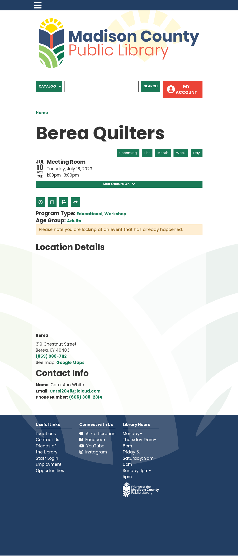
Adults (74, 221)
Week (181, 152)
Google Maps (70, 363)
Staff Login (47, 458)
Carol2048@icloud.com (75, 391)
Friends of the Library (47, 449)
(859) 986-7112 (51, 357)
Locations (46, 434)
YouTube (91, 446)
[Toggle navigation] (38, 5)
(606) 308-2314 (85, 397)
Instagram (93, 452)
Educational (89, 214)
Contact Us (47, 440)
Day (196, 152)
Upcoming (128, 152)
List (147, 152)
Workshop (115, 214)
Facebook (92, 440)
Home (42, 113)
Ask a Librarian (97, 434)
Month (163, 152)
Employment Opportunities (50, 468)
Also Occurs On (119, 184)
